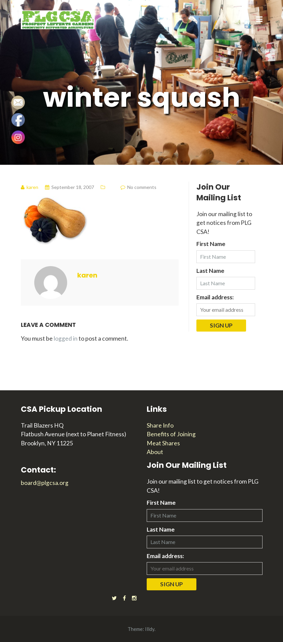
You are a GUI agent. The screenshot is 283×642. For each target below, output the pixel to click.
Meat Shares (163, 443)
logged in (66, 338)
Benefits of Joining (171, 434)
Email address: (215, 297)
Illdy (149, 629)
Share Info (160, 425)
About (155, 451)
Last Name (210, 270)
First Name (210, 243)
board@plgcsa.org (44, 482)
